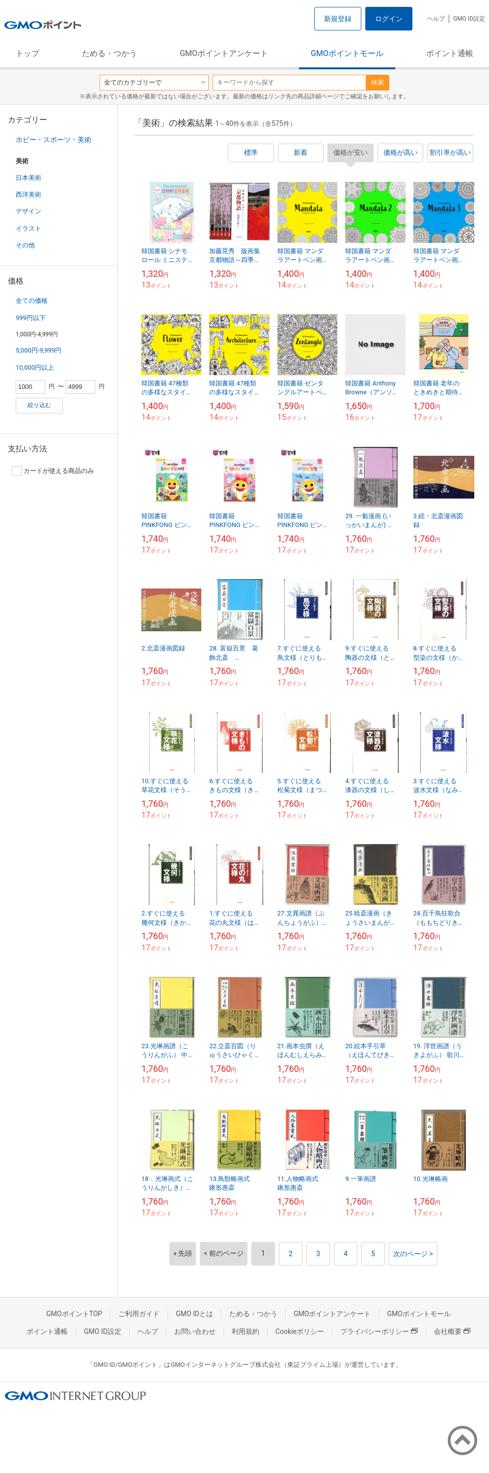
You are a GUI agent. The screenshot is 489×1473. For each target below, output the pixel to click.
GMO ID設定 (469, 18)
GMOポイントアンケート (224, 53)
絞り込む (39, 405)
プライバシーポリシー (379, 1331)
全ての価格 (32, 300)
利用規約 (245, 1331)
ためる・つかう (109, 53)
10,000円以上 (35, 367)
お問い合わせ (195, 1331)
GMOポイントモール (347, 53)
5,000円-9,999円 (38, 350)
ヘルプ (436, 18)
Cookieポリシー (299, 1331)
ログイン (389, 19)
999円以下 (31, 318)
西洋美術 (28, 194)
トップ (27, 53)
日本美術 (28, 177)
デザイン (28, 211)
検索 (377, 82)
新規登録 (338, 19)
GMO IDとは (194, 1314)
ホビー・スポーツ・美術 (53, 140)
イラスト (28, 228)
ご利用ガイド (139, 1314)
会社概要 (452, 1331)
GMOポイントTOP (74, 1314)
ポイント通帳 (449, 53)
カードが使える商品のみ (53, 471)
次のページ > (413, 1254)
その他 (25, 245)
